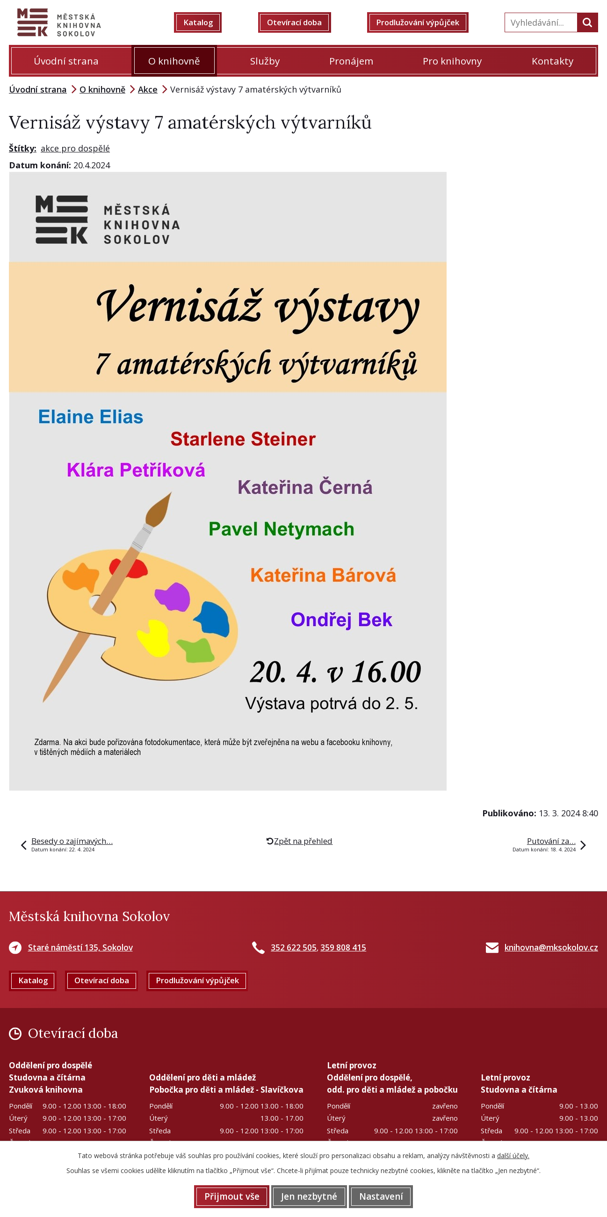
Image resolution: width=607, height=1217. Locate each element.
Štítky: (22, 148)
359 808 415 (343, 947)
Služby (265, 60)
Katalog (205, 22)
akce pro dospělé (75, 148)
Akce (148, 89)
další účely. (513, 1154)
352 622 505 (294, 947)
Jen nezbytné (309, 1196)
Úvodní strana (66, 60)
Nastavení (388, 1196)
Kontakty (552, 60)
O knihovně (174, 60)
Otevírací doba (299, 22)
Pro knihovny (452, 60)
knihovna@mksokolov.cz (551, 947)
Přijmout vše (225, 1196)
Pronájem (351, 60)
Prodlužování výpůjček (424, 22)
